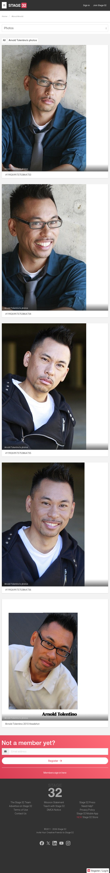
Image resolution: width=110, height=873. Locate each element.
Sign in (86, 5)
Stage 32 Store (90, 817)
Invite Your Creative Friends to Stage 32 (55, 832)
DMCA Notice (54, 809)
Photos (9, 28)
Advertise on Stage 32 (20, 806)
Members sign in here (55, 772)
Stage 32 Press (87, 802)
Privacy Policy (87, 809)
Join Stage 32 (99, 5)
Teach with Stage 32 (54, 806)
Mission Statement (54, 802)
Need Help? (87, 806)
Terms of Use (20, 809)
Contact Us (20, 813)
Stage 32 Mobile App (87, 813)
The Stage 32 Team (20, 802)
